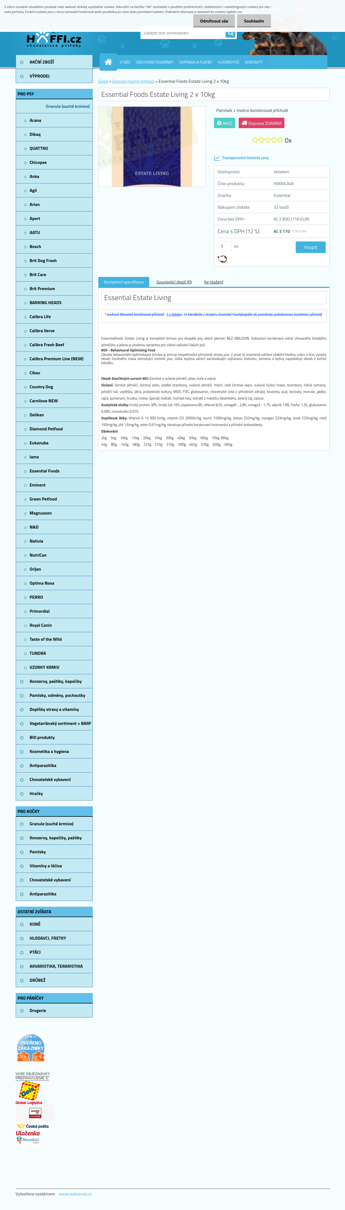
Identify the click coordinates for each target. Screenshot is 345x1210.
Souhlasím (254, 21)
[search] (230, 33)
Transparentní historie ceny (241, 158)
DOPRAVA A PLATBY (195, 62)
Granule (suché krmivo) (133, 81)
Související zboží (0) (174, 282)
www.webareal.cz (75, 1193)
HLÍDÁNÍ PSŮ (229, 62)
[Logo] (53, 32)
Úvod (103, 81)
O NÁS (125, 62)
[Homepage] (110, 62)
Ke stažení (213, 282)
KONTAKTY (254, 62)
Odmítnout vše (214, 21)
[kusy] (225, 246)
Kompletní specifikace (124, 282)
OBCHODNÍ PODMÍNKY (154, 62)
